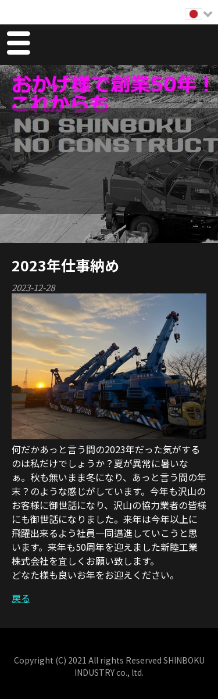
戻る (21, 598)
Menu (18, 45)
